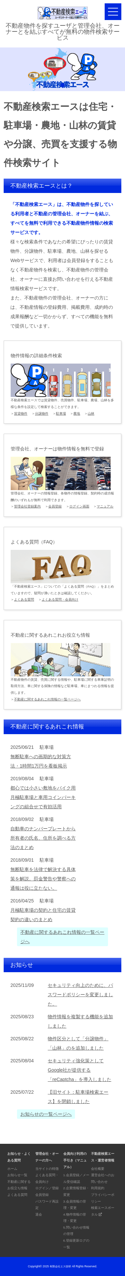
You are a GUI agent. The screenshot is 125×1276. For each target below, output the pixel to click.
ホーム (12, 1169)
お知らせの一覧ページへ (46, 1114)
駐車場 (61, 413)
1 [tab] (63, 85)
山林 (91, 413)
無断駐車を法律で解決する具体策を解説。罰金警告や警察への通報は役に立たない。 (43, 879)
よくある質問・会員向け (60, 599)
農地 (76, 413)
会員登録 (55, 506)
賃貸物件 (20, 413)
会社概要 (97, 1169)
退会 (38, 1214)
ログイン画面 (79, 506)
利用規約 (97, 1188)
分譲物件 (41, 413)
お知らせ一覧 (17, 1175)
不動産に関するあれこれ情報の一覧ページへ (47, 699)
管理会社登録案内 (27, 506)
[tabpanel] (62, 69)
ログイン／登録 (47, 1188)
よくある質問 (24, 599)
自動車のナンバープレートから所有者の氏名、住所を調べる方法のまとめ (43, 838)
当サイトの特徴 (47, 1169)
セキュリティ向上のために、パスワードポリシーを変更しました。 (80, 995)
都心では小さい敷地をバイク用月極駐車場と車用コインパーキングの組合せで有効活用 (43, 797)
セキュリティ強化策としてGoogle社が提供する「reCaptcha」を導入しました (79, 1070)
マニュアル (105, 506)
